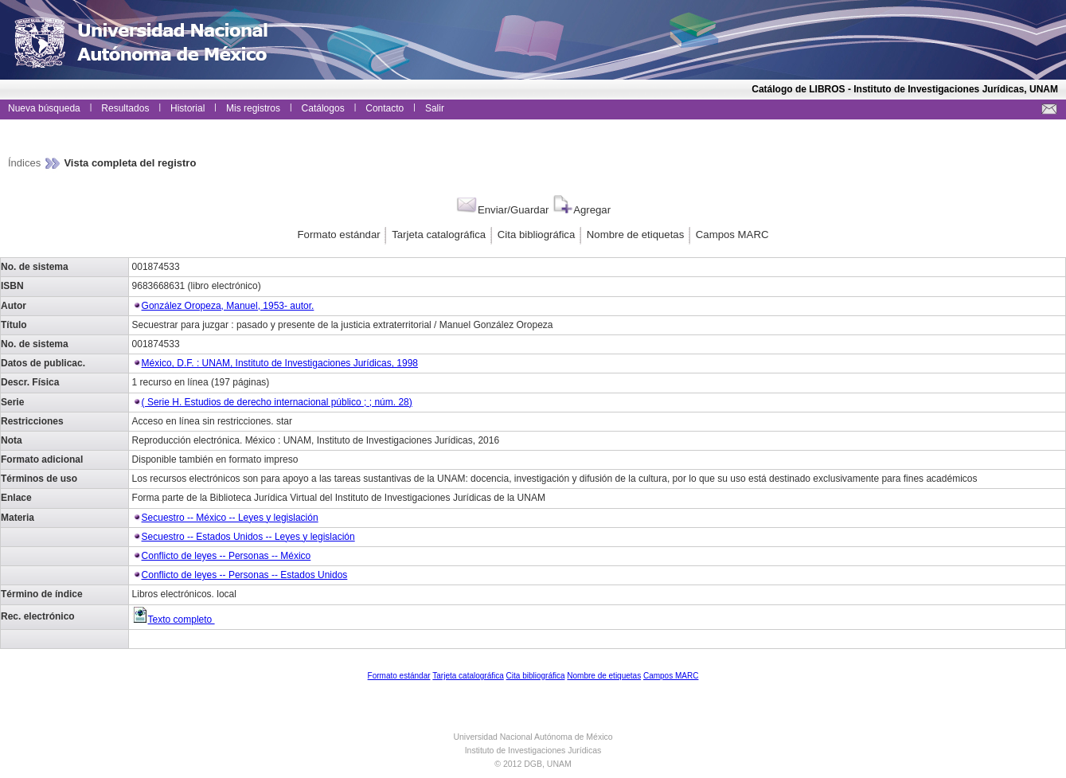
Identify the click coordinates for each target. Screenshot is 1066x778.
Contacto (384, 108)
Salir (434, 108)
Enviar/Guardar (502, 210)
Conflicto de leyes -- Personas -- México (226, 555)
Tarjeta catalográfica (439, 234)
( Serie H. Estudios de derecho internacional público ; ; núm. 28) (277, 402)
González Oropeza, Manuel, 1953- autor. (228, 305)
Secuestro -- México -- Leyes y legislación (230, 517)
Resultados (125, 108)
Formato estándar (339, 234)
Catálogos (323, 108)
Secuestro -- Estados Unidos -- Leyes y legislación (248, 536)
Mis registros (253, 108)
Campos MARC (732, 234)
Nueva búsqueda (44, 108)
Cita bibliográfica (537, 234)
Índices (26, 163)
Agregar (581, 210)
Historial (187, 108)
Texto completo (173, 619)
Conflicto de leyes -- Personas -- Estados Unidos (245, 575)
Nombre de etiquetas (635, 234)
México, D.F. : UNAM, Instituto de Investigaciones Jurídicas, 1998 (280, 363)
